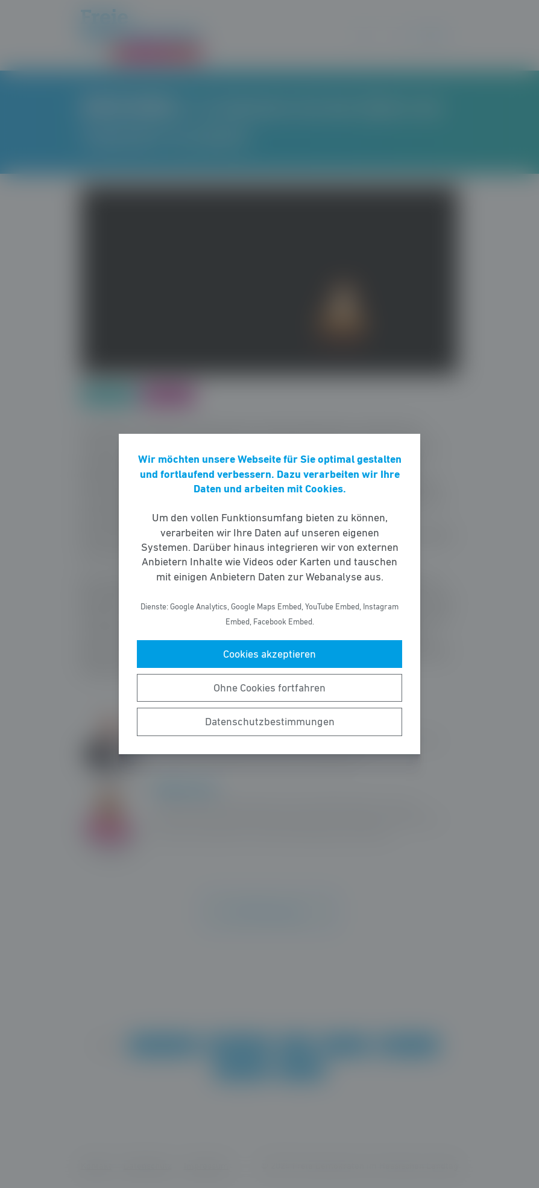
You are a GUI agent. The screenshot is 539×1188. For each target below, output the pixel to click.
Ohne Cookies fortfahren (269, 687)
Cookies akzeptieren (269, 654)
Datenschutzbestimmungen (270, 721)
